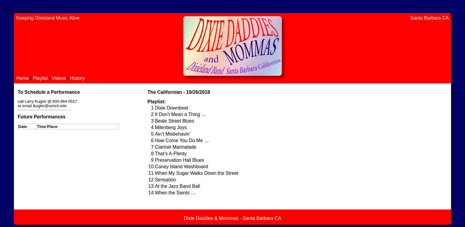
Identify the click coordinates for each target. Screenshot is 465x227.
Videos (59, 78)
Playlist (41, 78)
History (77, 78)
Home (23, 78)
